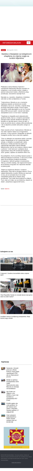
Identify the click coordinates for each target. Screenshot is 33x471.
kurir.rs (7, 189)
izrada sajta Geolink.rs (16, 462)
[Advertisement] (16, 23)
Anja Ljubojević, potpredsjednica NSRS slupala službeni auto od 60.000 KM (11, 418)
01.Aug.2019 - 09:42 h (12, 50)
